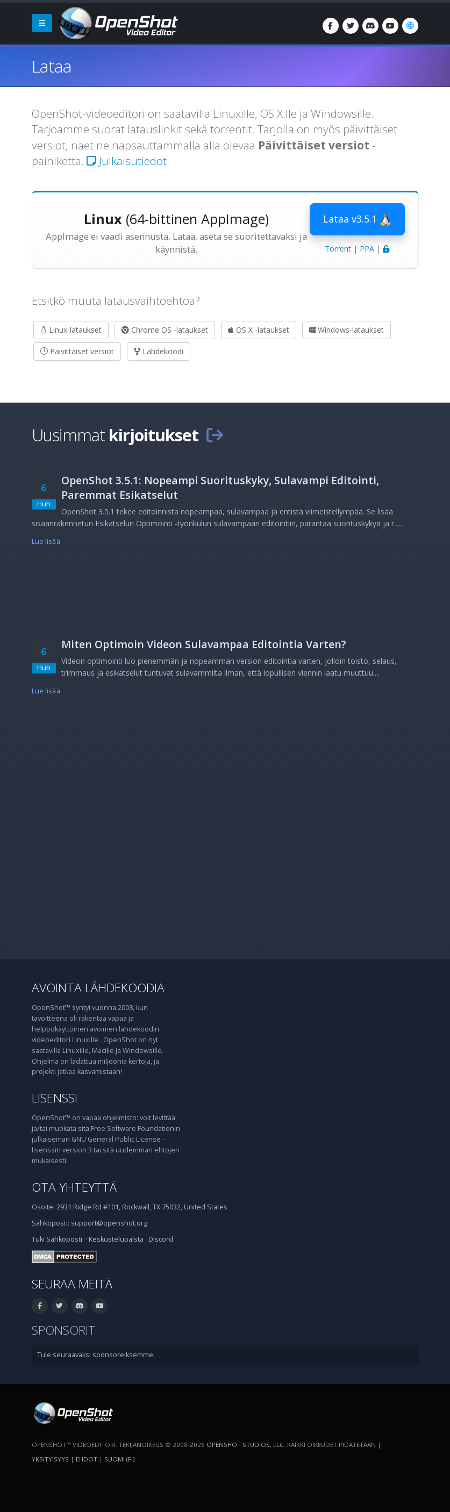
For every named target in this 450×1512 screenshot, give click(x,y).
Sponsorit (64, 1330)
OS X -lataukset (258, 330)
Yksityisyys (50, 1459)
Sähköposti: (65, 1239)
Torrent (338, 248)
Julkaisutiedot (127, 160)
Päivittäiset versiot (77, 351)
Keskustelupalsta (116, 1239)
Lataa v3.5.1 (357, 219)
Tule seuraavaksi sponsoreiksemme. (96, 1354)
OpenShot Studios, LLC (245, 1445)
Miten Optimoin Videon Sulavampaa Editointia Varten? (203, 644)
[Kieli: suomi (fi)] (410, 26)
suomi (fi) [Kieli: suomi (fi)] (119, 1459)
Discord (160, 1239)
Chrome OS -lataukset (165, 330)
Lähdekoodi (158, 351)
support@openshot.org (109, 1223)
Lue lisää (46, 541)
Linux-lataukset (71, 330)
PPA (367, 248)
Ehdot (86, 1459)
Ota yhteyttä (74, 1187)
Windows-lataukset (346, 330)
